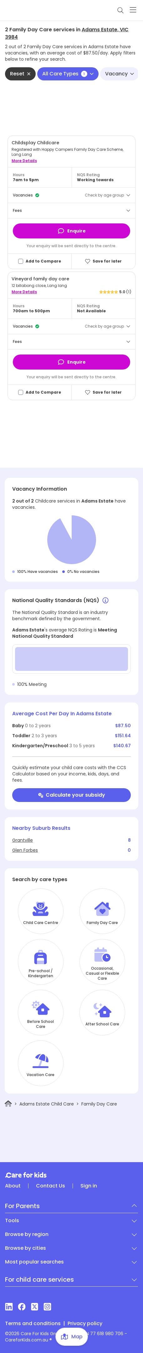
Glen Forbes (25, 850)
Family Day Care (102, 922)
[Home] (8, 1103)
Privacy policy (85, 1323)
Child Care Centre (40, 922)
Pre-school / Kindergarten (40, 973)
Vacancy (119, 73)
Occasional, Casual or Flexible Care (102, 973)
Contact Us (50, 1186)
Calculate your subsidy (71, 795)
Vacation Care (40, 1074)
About (13, 1186)
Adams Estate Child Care (46, 1104)
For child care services (39, 1279)
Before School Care (40, 1024)
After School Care (102, 1024)
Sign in (88, 1186)
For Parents (22, 1206)
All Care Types (68, 73)
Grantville (22, 840)
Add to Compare (43, 261)
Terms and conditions (33, 1323)
